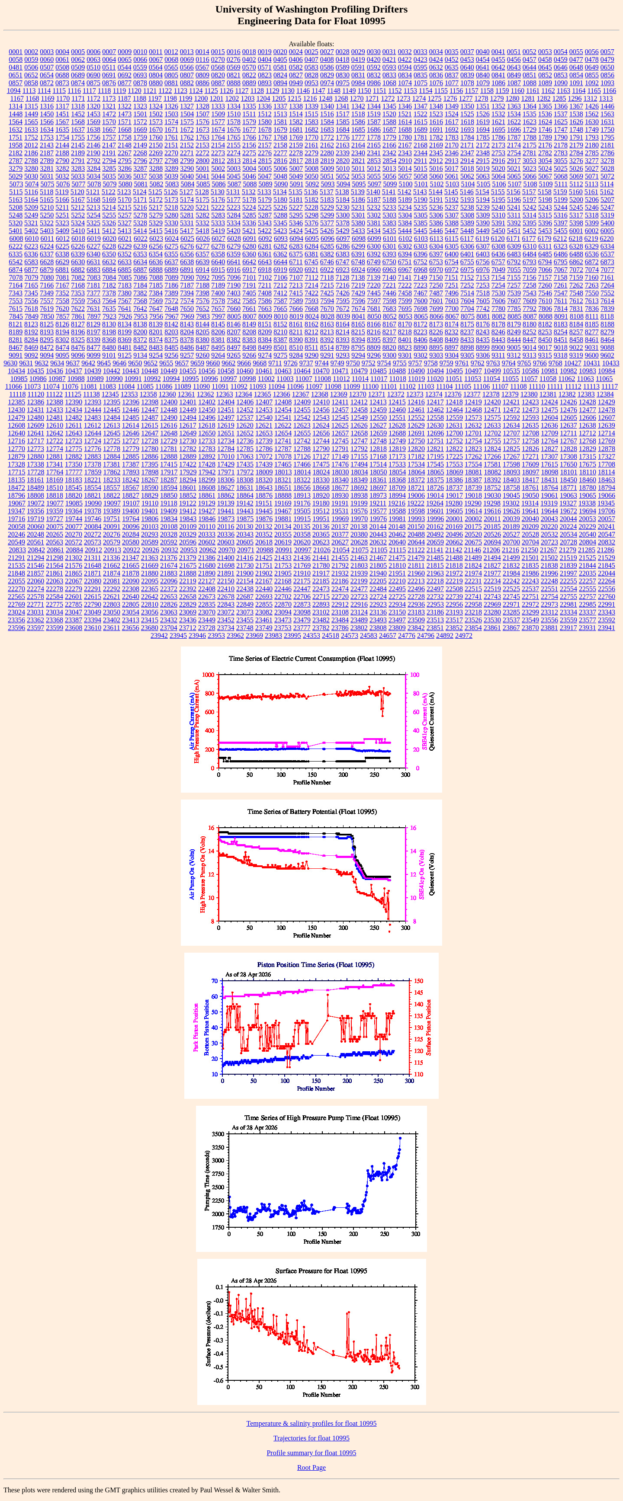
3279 (15, 168)
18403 (511, 479)
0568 (218, 67)
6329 (592, 246)
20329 (187, 534)
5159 (560, 191)
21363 (149, 557)
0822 (249, 75)
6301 (389, 246)
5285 (249, 215)
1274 (419, 98)
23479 (302, 620)
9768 (555, 363)
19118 (168, 503)
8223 (420, 332)
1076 (436, 82)
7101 (250, 277)
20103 (150, 526)
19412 (187, 511)
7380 (125, 293)
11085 (145, 386)
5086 (218, 184)
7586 (265, 300)
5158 (545, 191)
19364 (73, 511)
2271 (187, 153)
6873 (607, 262)
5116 (31, 191)
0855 (592, 75)
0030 (374, 51)
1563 (607, 114)
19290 (473, 503)
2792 (93, 160)
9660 (213, 363)
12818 (378, 448)
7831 (576, 308)
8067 (452, 316)
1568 (78, 121)
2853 (374, 160)
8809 (374, 347)
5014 (405, 168)
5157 (529, 191)
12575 (492, 417)
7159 (576, 277)
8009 (265, 316)
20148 (396, 526)
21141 (435, 550)
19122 (187, 503)
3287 (140, 168)
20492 (435, 534)
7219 (358, 285)
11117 (609, 386)
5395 (529, 223)
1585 (343, 121)
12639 (606, 425)
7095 (218, 277)
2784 (576, 153)
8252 (529, 332)
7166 (47, 285)
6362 (280, 254)
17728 (36, 472)
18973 (378, 495)
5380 (358, 223)
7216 (343, 285)
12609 (35, 425)
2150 (156, 145)
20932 (169, 550)
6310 (529, 246)
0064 (109, 59)
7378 (109, 293)
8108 (577, 316)
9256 (171, 355)
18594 (168, 487)
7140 (389, 277)
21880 (149, 573)
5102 (436, 184)
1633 (31, 129)
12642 (54, 433)
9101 (109, 355)
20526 (492, 534)
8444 (514, 339)
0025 (311, 51)
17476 (340, 464)
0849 (514, 75)
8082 (499, 316)
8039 (343, 316)
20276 (111, 534)
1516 (327, 114)
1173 (109, 98)
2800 (202, 160)
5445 (420, 230)
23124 (359, 612)
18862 (225, 495)
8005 (234, 316)
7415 (296, 293)
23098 (302, 612)
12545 (340, 417)
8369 (125, 339)
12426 (568, 402)
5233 (389, 207)
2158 (280, 145)
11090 (201, 386)
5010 (343, 168)
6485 (545, 254)
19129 (206, 503)
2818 (311, 160)
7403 (234, 293)
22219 (454, 581)
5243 (545, 207)
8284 (31, 339)
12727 (130, 441)
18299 (206, 479)
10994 (171, 378)
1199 (185, 98)
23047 (73, 612)
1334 (234, 106)
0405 (280, 59)
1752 (31, 137)
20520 (473, 534)
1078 (467, 82)
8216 (374, 332)
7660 (234, 308)
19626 (511, 511)
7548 (576, 293)
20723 (549, 542)
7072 (576, 269)
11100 (370, 386)
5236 (436, 207)
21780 (321, 565)
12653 (264, 433)
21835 (530, 565)
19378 (92, 511)
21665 (130, 565)
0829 (327, 75)
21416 (245, 557)
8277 (592, 332)
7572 (171, 300)
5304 (405, 215)
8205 (202, 332)
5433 (358, 230)
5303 (389, 215)
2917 (514, 160)
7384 (156, 293)
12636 (549, 425)
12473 (530, 409)
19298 (492, 503)
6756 (483, 262)
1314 (15, 106)
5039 (171, 176)
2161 (311, 145)
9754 (384, 363)
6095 (312, 238)
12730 (187, 441)
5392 (514, 223)
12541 (283, 417)
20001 (454, 518)
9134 (140, 355)
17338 (35, 464)
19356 (35, 511)
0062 (78, 59)
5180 (280, 199)
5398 (576, 223)
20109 (188, 526)
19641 (530, 511)
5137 (327, 191)
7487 (436, 293)
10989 (95, 378)
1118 (104, 90)
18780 (587, 487)
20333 (206, 534)
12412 (359, 402)
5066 (529, 176)
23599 (54, 627)
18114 (606, 472)
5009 (327, 168)
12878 (606, 448)
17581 (492, 464)
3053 (529, 160)
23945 (178, 635)
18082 (492, 472)
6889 (171, 269)
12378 (491, 394)
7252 (467, 285)
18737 (454, 487)
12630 (435, 425)
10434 (16, 370)
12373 (415, 394)
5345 (280, 223)
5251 (62, 215)
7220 (374, 285)
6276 (187, 246)
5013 (389, 168)
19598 (416, 511)
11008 (322, 378)
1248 (325, 98)
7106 (281, 277)
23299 (530, 612)
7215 (327, 285)
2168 (420, 145)
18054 (397, 472)
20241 (606, 526)
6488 (576, 254)
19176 (302, 503)
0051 (514, 51)
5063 (483, 176)
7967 (172, 316)
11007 (303, 378)
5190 (420, 199)
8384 (265, 339)
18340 (340, 479)
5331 (187, 223)
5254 (93, 215)
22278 (54, 588)
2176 (545, 145)
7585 (249, 300)
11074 (51, 386)
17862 (112, 472)
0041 (498, 51)
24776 (406, 635)
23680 (149, 627)
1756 (93, 137)
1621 (498, 121)
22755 (568, 596)
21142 (453, 550)
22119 (187, 581)
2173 (498, 145)
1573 (156, 121)
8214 (343, 332)
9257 (187, 355)
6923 (343, 269)
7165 (31, 285)
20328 (168, 534)
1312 (590, 98)
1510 (234, 114)
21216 (510, 550)
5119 (61, 191)
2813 (234, 160)
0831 (358, 75)
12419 (473, 402)
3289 (171, 168)
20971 (245, 550)
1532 (498, 114)
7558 (62, 300)
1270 (356, 98)
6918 (265, 269)
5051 (327, 176)
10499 (492, 370)
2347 (467, 153)
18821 (92, 495)
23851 (435, 627)
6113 (436, 238)
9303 (436, 355)
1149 (349, 90)
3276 (576, 160)
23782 (321, 627)
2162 (327, 145)
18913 (302, 495)
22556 (606, 588)
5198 (545, 199)
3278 (607, 160)
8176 (483, 324)
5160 (576, 191)
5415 (156, 230)
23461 (264, 620)
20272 (92, 534)
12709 (549, 433)
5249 (31, 215)
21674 (168, 565)
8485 (171, 347)
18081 (473, 472)
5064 (498, 176)
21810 (397, 565)
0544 (125, 67)
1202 (232, 98)
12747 (359, 441)
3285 (109, 168)
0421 (389, 59)
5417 (187, 230)
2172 (483, 145)
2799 (187, 160)
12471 (492, 409)
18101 (569, 472)
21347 (130, 557)
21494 (492, 557)
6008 (16, 238)
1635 (62, 129)
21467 (378, 557)
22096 (168, 581)
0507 (47, 67)
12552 (416, 417)
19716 (16, 518)
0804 (156, 75)
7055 (514, 269)
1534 (514, 114)
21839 (568, 565)
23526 (473, 620)
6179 (545, 238)
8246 (498, 332)
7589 (296, 300)
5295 (296, 215)
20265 (54, 534)
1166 (609, 90)
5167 (78, 199)
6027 (218, 238)
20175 (473, 526)
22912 (340, 604)
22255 (568, 581)
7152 (467, 277)
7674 (358, 308)
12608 (16, 425)
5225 (265, 207)
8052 (390, 316)
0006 (93, 51)
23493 (378, 620)
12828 (568, 448)
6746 (327, 262)
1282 (543, 98)
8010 (281, 316)
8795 (358, 347)
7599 (405, 300)
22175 (302, 581)
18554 (92, 487)
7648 (171, 308)
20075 (55, 526)
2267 (125, 153)
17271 (530, 456)
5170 (125, 199)
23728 (206, 627)
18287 (168, 479)
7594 (327, 300)
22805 (130, 604)
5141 (389, 191)
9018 (561, 347)
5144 (436, 191)
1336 (265, 106)
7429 (358, 293)
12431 (35, 409)
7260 (545, 285)
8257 (576, 332)
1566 (47, 121)
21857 (35, 573)
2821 (358, 160)
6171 (513, 238)
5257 (125, 215)
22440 (264, 588)
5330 (171, 223)
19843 (187, 518)
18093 (511, 472)
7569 (156, 300)
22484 (378, 588)
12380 (529, 394)
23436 (187, 620)
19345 (606, 503)
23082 (264, 612)
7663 (265, 308)
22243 (530, 581)
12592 (511, 417)
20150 (415, 526)
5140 (373, 191)
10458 (225, 370)
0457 (529, 59)
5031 (47, 176)
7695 (405, 308)
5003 (234, 168)
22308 (130, 588)
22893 (321, 604)
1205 (279, 98)
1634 (47, 129)
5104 (468, 184)
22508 (454, 588)
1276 (450, 98)
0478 (592, 59)
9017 (545, 347)
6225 (62, 246)
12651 (225, 433)
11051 (454, 378)
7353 (78, 293)
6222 (15, 246)
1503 (171, 114)
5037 (140, 176)
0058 (15, 59)
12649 (187, 433)
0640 (467, 67)
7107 (296, 277)
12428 (587, 402)
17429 (225, 464)
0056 (592, 51)
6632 (109, 262)
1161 (533, 90)
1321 (109, 106)
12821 (435, 448)
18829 (149, 495)
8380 (202, 339)
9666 (244, 363)
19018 (473, 495)
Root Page (311, 1467)
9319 (576, 355)
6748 (358, 262)
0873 (62, 82)
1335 (249, 106)
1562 (592, 114)
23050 (111, 612)
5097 (374, 184)
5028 (607, 168)
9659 (197, 363)
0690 (93, 75)
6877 (31, 269)
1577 (218, 121)
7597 (374, 300)
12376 (453, 394)
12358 (148, 394)
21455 (340, 557)
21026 (322, 550)
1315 (31, 106)
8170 (405, 324)
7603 (452, 300)
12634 (511, 425)
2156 (249, 145)
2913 (452, 160)
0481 (15, 67)
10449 (168, 370)
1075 (420, 82)
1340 (327, 106)
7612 (576, 300)
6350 (109, 254)
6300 (374, 246)
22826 (168, 604)
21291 (16, 557)
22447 (302, 588)
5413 (125, 230)
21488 (454, 557)
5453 (545, 230)
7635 (109, 308)
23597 (35, 627)
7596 (358, 300)
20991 (283, 550)
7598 (389, 300)
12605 (568, 417)
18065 (435, 472)
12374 (434, 394)
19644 (549, 511)
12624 (321, 425)
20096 (131, 526)
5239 (483, 207)
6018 (78, 238)
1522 (420, 114)
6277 (202, 246)
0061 (62, 59)
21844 (587, 565)
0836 (436, 75)
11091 (220, 386)
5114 (606, 184)
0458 (545, 59)
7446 (389, 293)
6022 (141, 238)
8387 (280, 339)
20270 (73, 534)
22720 (340, 596)
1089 (545, 82)
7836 (592, 308)
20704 (530, 542)
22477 (359, 588)
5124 (140, 191)
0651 (15, 75)
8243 (483, 332)
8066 (436, 316)
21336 (111, 557)
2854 (389, 160)
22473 (321, 588)
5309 (483, 215)
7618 (31, 308)
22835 (206, 604)
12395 (111, 402)
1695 (498, 129)
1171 (78, 98)
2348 (483, 153)
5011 (358, 168)
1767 (265, 137)
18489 (35, 487)
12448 (168, 409)
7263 (592, 285)
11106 (481, 386)
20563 (54, 542)
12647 (149, 433)
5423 (280, 230)
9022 (576, 347)
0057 (607, 51)
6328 (576, 246)
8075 (468, 316)
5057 (405, 176)
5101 (421, 184)
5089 (265, 184)
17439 (264, 464)
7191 (249, 285)
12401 (187, 402)
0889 (249, 82)
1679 (280, 129)
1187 (124, 98)
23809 (397, 627)
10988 (76, 378)
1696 (514, 129)
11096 (295, 386)
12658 (359, 433)
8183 (561, 324)
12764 (549, 441)
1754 (62, 137)
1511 (249, 114)
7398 (202, 293)
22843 (225, 604)
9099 (93, 355)
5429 (343, 230)
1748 (576, 129)
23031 (35, 612)
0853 (561, 75)
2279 (311, 153)
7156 (529, 277)
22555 (587, 588)
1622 (514, 121)
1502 (156, 114)
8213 (327, 332)
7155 (513, 277)
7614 (607, 300)
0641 (483, 67)
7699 (436, 308)
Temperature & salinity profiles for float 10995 (311, 1423)
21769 (302, 565)
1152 (394, 90)
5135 (295, 191)
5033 (78, 176)
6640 (218, 262)
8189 (15, 332)
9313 (529, 355)
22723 (359, 596)
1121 (150, 90)
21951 (397, 573)
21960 (416, 573)
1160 (517, 90)
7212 (280, 285)
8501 (280, 347)
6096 (327, 238)
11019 (416, 378)
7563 (93, 300)
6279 (234, 246)
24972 (463, 635)
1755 (78, 137)
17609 (530, 464)
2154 (218, 145)
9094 (47, 355)
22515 (473, 588)
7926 (125, 316)
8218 (405, 332)
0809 (202, 75)
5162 (607, 191)
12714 (606, 433)
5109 (545, 184)
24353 (311, 635)
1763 (202, 137)
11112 (573, 386)
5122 (109, 191)
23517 (454, 620)
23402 (111, 620)
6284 (311, 246)
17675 (587, 464)
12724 (92, 441)
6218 (576, 238)
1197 (154, 98)
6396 (420, 254)
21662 (111, 565)
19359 (54, 511)
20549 (16, 542)
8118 (607, 316)
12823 (473, 448)
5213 (93, 207)
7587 (280, 300)
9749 (337, 363)
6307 (483, 246)
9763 (493, 363)
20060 (36, 526)
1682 (311, 129)
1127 (241, 90)
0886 (202, 82)
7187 (187, 285)
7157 (545, 277)
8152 (280, 324)
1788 (529, 137)
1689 (420, 129)
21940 (378, 573)
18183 (73, 479)
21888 (187, 573)
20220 (549, 526)
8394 (358, 339)
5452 (529, 230)
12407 (264, 402)
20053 (587, 518)
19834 (168, 518)
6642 (249, 262)
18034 (359, 472)
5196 (514, 199)
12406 (245, 402)
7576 (202, 300)
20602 (206, 542)
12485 (130, 417)
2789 (47, 160)
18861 (206, 495)
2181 (607, 145)
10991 (133, 378)
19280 (453, 503)
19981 (397, 518)
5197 (529, 199)
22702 (283, 596)
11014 (360, 378)
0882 (187, 82)
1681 (296, 129)
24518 (330, 635)
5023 (529, 168)
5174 (187, 199)
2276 (265, 153)
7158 (560, 277)
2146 (93, 145)
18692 (359, 487)
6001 (576, 230)
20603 (225, 542)
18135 (16, 479)
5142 (404, 191)
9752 (369, 363)
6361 (265, 254)
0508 (62, 67)
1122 (165, 90)
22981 (568, 604)
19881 (283, 518)
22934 (397, 604)
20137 (339, 526)
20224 (568, 526)
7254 (498, 285)
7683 (389, 308)
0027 (327, 51)
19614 (473, 511)
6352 (125, 254)
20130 (244, 526)
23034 (54, 612)
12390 (73, 402)
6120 (498, 238)
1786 (498, 137)
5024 (545, 168)
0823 (265, 75)
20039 (511, 518)
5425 (311, 230)
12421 (511, 402)
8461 (592, 339)
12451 (225, 409)
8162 (311, 324)
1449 (31, 114)
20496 (454, 534)
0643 (514, 67)
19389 (111, 511)
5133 (264, 191)
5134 (280, 191)
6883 (93, 269)
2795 (125, 160)
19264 (434, 503)
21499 (511, 557)
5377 (327, 223)
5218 (171, 207)
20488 (416, 534)
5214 (109, 207)
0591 (358, 67)
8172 (420, 324)
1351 (483, 106)
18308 (245, 479)
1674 (218, 129)
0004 (62, 51)
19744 (73, 518)
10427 (572, 363)
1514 (296, 114)
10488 (397, 370)
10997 (228, 378)
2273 (218, 153)
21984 (511, 573)
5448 (467, 230)
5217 (156, 207)
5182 (311, 199)
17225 (454, 456)
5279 (156, 215)
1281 (528, 98)
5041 (202, 176)
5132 (249, 191)
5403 (47, 230)
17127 (321, 456)
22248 (549, 581)
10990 (114, 378)
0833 (389, 75)
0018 (249, 51)
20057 (606, 518)
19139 (225, 503)
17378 (92, 464)
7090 (187, 277)
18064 (416, 472)
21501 (530, 557)
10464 (302, 370)
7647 (156, 308)
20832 (606, 542)
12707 (511, 433)
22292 (111, 588)
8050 (374, 316)
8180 (529, 324)
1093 (607, 82)
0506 (31, 67)
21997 (568, 573)
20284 (130, 534)
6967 (405, 269)
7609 (529, 300)
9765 (524, 363)
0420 (374, 59)
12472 (511, 409)
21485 (435, 557)
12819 (397, 448)
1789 (545, 137)
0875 (93, 82)
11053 (472, 378)
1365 (545, 106)
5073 (16, 184)
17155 (359, 456)
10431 (592, 363)
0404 (265, 59)
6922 (327, 269)
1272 (388, 98)
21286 (605, 550)
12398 (149, 402)
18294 (187, 479)
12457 (340, 409)
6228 (109, 246)
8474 (62, 347)
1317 (62, 106)
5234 (405, 207)
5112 (576, 184)
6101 (390, 238)
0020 (280, 51)
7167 (62, 285)
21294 (35, 557)
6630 (78, 262)
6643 (265, 262)
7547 (561, 293)
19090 (93, 503)
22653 (168, 596)
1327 (187, 106)
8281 (15, 339)
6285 (327, 246)
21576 (73, 565)
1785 (483, 137)
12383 (586, 394)
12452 (245, 409)
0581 (280, 67)
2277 (280, 153)
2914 (467, 160)
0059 (31, 59)
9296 (374, 355)
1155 (440, 90)
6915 (218, 269)
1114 (44, 90)
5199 (561, 199)
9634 (57, 363)
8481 (125, 347)
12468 (473, 409)
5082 (156, 184)
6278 (218, 246)
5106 (499, 184)
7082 (78, 277)
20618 (264, 542)
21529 (606, 557)
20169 (453, 526)
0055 (576, 51)
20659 (435, 542)
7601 (436, 300)
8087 (530, 316)
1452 (78, 114)
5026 (576, 168)
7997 (218, 316)
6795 (561, 262)
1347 (420, 106)
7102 (265, 277)
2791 (78, 160)
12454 (283, 409)
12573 (473, 417)
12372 (396, 394)
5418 (202, 230)
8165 (358, 324)
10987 (57, 378)
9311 (498, 355)
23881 (549, 627)
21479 (416, 557)
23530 (492, 620)
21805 (378, 565)
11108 (518, 386)
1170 (63, 98)
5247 (607, 207)
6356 (187, 254)
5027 (592, 168)
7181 (93, 285)
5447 (452, 230)
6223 (31, 246)
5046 (249, 176)
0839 (467, 75)
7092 (203, 277)
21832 (511, 565)
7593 (311, 300)
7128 (342, 277)
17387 (130, 464)
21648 (92, 565)
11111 (555, 386)
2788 (31, 160)
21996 (549, 573)
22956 (454, 604)
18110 (587, 472)
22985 (587, 604)
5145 (451, 191)
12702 (492, 433)
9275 (280, 355)
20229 (587, 526)
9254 (156, 355)
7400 (218, 293)
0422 (405, 59)
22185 (321, 581)
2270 (171, 153)
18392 (492, 479)
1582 (296, 121)
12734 (225, 441)
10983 (587, 370)
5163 (15, 199)
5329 (156, 223)
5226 (280, 207)
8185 (592, 324)
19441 (225, 511)
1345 (389, 106)
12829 (587, 448)
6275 (171, 246)
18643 (264, 487)
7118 (327, 277)
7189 (218, 285)
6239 (140, 246)
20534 (568, 534)
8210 (280, 332)
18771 (568, 487)
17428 (206, 464)
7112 (311, 277)
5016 (436, 168)
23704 (168, 627)
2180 (592, 145)
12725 (111, 441)
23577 (587, 620)
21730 (245, 565)
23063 (168, 612)
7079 (32, 277)
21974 (473, 573)
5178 (249, 199)
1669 (140, 129)
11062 (566, 378)
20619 (283, 542)
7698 (420, 308)
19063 (568, 495)
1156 (456, 90)
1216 (310, 98)
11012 (341, 378)
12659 (378, 433)
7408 (265, 293)
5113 (591, 184)
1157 (471, 90)
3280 (31, 168)
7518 (483, 293)
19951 (321, 518)
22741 (473, 596)
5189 (405, 199)
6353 (140, 254)
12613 (111, 425)
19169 (283, 503)
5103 (452, 184)
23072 (225, 612)
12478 (606, 409)
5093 (327, 184)
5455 (561, 230)
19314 (530, 503)
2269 (156, 153)
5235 (420, 207)
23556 (549, 620)
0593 (389, 67)
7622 (78, 308)
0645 (545, 67)
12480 (35, 417)
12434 (73, 409)
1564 (15, 121)
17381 (111, 464)
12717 (35, 441)
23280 (492, 612)
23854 (473, 627)
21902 (264, 573)
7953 (141, 316)
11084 (126, 386)
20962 (207, 550)
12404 (225, 402)
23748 (245, 627)
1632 (15, 129)
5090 (281, 184)
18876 (264, 495)
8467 (15, 347)
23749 (264, 627)
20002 (473, 518)
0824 (280, 75)
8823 (405, 347)
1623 (529, 121)
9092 (31, 355)
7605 (483, 300)
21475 (397, 557)
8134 (125, 324)
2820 (343, 160)
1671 (171, 129)
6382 (327, 254)
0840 (483, 75)
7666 (296, 308)
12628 (397, 425)
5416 (171, 230)
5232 (374, 207)
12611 (73, 425)
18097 (531, 472)
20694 (492, 542)
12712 (587, 433)
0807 (187, 75)
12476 (568, 409)
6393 (389, 254)
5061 (452, 176)
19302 (511, 503)
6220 (607, 238)
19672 (568, 511)
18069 (454, 472)
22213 (416, 581)
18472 (16, 487)
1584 (327, 121)
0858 (31, 82)
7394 (187, 293)
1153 (410, 90)
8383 (249, 339)
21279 (567, 550)
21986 (530, 573)
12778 (111, 448)
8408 (436, 339)
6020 (109, 238)
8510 (296, 347)
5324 (78, 223)
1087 (514, 82)
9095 (62, 355)
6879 (47, 269)
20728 (568, 542)
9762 (478, 363)
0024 (296, 51)
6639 (202, 262)
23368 (54, 620)
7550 (592, 293)
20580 (130, 542)
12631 (454, 425)
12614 (130, 425)
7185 (156, 285)
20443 (378, 534)
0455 (498, 59)
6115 (451, 238)
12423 (530, 402)
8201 (156, 332)
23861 (492, 627)
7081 (63, 277)
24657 (387, 635)
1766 (249, 137)
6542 (15, 262)
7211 (264, 285)
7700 (452, 308)
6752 (420, 262)
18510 (54, 487)
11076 (69, 386)
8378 (187, 339)
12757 (511, 441)
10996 (209, 378)
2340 (358, 153)
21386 (206, 557)
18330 (321, 479)
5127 (186, 191)
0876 (109, 82)
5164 (31, 199)
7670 (327, 308)
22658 (187, 596)
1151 (379, 90)
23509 (416, 620)
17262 (473, 456)
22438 (245, 588)
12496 (206, 417)
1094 (14, 90)
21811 (416, 565)
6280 (249, 246)
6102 (405, 238)
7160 (591, 277)
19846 (206, 518)
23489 (359, 620)
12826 (530, 448)
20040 (530, 518)
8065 (421, 316)
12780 (149, 448)
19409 (168, 511)
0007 (109, 51)
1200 (201, 98)
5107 (514, 184)
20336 (225, 534)
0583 (311, 67)
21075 (360, 550)
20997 (303, 550)
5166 (62, 199)
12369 (338, 394)
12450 (206, 409)
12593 (530, 417)
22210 (397, 581)
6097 (343, 238)
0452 (452, 59)
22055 (16, 581)
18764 (549, 487)
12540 (264, 417)
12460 (397, 409)
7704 (467, 308)
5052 (343, 176)
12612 (92, 425)
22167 (264, 581)
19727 (54, 518)
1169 (47, 98)
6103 (421, 238)
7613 (592, 300)
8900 (498, 347)
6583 (31, 262)
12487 (149, 417)
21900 (245, 573)
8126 (62, 324)
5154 (482, 191)
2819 (327, 160)
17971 (226, 472)
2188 (62, 153)
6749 (374, 262)
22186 (340, 581)
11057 (528, 378)
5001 (202, 168)
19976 (378, 518)
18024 (321, 472)
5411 (93, 230)
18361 (378, 479)
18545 (73, 487)
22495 (397, 588)
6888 (156, 269)
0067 (156, 59)
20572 (73, 542)
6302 (405, 246)
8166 (374, 324)
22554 (568, 588)
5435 (389, 230)
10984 (606, 370)
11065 (604, 378)
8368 (109, 339)
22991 (606, 604)
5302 (374, 215)
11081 (88, 386)
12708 (530, 433)
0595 (420, 67)
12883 (92, 456)
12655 (302, 433)
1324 (156, 106)
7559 (78, 300)
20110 (207, 526)
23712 (187, 627)
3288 (156, 168)
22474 (340, 588)
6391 (358, 254)
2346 (452, 153)
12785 (245, 448)
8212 (311, 332)
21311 (92, 557)
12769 (606, 441)
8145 (218, 324)
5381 (374, 223)
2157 (265, 145)
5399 (592, 223)
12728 (149, 441)
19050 (530, 495)
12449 (187, 409)
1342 (358, 106)
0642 (498, 67)
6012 (63, 238)
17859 (93, 472)
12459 (378, 409)
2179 (576, 145)
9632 (41, 363)
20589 (149, 542)
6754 (452, 262)
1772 (327, 137)
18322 (302, 479)
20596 (187, 542)
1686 (374, 129)
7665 (280, 308)
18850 (168, 495)
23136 (378, 612)
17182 (416, 456)
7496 (452, 293)
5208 (15, 207)
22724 (378, 596)
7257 (514, 285)
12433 (54, 409)
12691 (416, 433)
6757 (498, 262)
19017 (454, 495)
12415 (397, 402)
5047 (265, 176)
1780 (405, 137)
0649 (592, 67)
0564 (156, 67)
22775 (54, 604)
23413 (130, 620)
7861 (78, 316)
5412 (109, 230)
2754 (514, 153)
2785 (592, 153)
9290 (311, 355)
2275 (249, 153)
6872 (592, 262)
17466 (302, 464)
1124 (195, 90)
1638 (93, 129)
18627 (225, 487)
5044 (218, 176)
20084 (93, 526)
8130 (109, 324)
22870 (283, 604)
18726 (435, 487)
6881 (62, 269)
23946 (197, 635)
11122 (54, 394)
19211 (377, 503)
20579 (111, 542)
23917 (568, 627)
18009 (264, 472)
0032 (405, 51)
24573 (349, 635)
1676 (234, 129)
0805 (171, 75)
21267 (548, 550)
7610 (545, 300)
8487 (202, 347)
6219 (591, 238)
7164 (15, 285)
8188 (607, 324)
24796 (425, 635)
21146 (472, 550)
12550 (378, 417)
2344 (420, 153)
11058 (548, 378)
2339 (343, 153)
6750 (389, 262)
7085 (125, 277)
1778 (374, 137)
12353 (129, 394)
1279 (497, 98)
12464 (454, 409)
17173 (397, 456)
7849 (32, 316)
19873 (225, 518)
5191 (436, 199)
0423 (420, 59)
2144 (62, 145)
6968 (420, 269)
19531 (340, 511)
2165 (374, 145)
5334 (234, 223)
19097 (112, 503)
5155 (498, 191)
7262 (576, 285)
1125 (211, 90)
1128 (257, 90)
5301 (358, 215)
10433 (611, 363)
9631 (26, 363)
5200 (576, 199)
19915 (302, 518)
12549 (359, 417)
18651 (283, 487)
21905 (283, 573)
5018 (467, 168)
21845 (606, 565)
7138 (358, 277)
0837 (452, 75)
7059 (529, 269)
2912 (436, 160)
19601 (435, 511)
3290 (187, 168)
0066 (140, 59)
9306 (483, 355)
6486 (561, 254)
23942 (159, 635)
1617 (452, 121)
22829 (187, 604)
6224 (47, 246)
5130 (218, 191)
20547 (606, 534)
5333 (218, 223)
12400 (168, 402)
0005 (78, 51)
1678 (265, 129)
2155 (234, 145)
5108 (530, 184)
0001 (15, 51)
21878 (130, 573)
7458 (405, 293)
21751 (264, 565)
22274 (35, 588)
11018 (397, 378)
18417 (530, 479)
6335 (15, 254)
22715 (321, 596)
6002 (592, 230)
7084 (109, 277)
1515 (311, 114)
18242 (130, 479)
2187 (47, 153)
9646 (119, 363)
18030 (340, 472)
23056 (149, 612)
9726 (291, 363)
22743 (492, 596)
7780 (498, 308)
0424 (436, 59)
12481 (54, 417)
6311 (545, 246)
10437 (73, 370)
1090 (561, 82)
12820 (416, 448)
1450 (47, 114)
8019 (296, 316)
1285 (559, 98)
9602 (607, 355)
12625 (340, 425)
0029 (358, 51)
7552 (607, 293)
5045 (234, 176)
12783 (206, 448)
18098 (550, 472)
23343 (606, 612)
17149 (340, 456)
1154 (425, 90)
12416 (416, 402)
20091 (112, 526)
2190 (93, 153)
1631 (607, 121)
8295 (47, 339)
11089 (182, 386)
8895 (436, 347)
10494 (435, 370)
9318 (561, 355)
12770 (16, 448)
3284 (93, 168)
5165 (47, 199)
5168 (93, 199)
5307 (452, 215)
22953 (435, 604)
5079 (109, 184)
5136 (311, 191)
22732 (435, 596)
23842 (416, 627)
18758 (511, 487)
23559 (568, 620)
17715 (17, 472)
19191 (340, 503)
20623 (321, 542)
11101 (388, 386)
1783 (452, 137)
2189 (78, 153)
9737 (306, 363)
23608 (73, 627)
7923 (109, 316)
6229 (125, 246)
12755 (492, 441)
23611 (111, 627)
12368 (319, 394)
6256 (156, 246)
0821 (234, 75)
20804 (587, 542)
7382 (140, 293)
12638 (587, 425)
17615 (549, 464)
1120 (134, 90)
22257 (587, 581)
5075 (47, 184)
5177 (234, 199)
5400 (607, 223)
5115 (15, 191)
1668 (125, 129)
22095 (149, 581)
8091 (561, 316)
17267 (511, 456)
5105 (483, 184)
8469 (31, 347)
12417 (435, 402)
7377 (93, 293)
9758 (431, 363)
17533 (397, 464)
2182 (15, 153)
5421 (249, 230)
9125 (125, 355)
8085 (514, 316)
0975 (343, 82)
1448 (15, 114)
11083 (107, 386)
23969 (254, 635)
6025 (187, 238)
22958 (473, 604)
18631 (245, 487)
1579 (249, 121)
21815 (435, 565)
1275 (434, 98)
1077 (452, 82)
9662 (228, 363)
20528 (530, 534)
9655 (166, 363)
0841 (498, 75)
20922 (131, 550)
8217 (389, 332)
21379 (187, 557)
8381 (218, 339)
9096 (78, 355)
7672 (343, 308)
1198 (170, 98)
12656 (321, 433)
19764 (130, 518)
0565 (171, 67)
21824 (473, 565)
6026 (203, 238)
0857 (15, 82)
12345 (110, 394)
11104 (444, 386)
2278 (296, 153)
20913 (112, 550)
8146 (234, 324)
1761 (171, 137)
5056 (389, 176)
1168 (32, 98)
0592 (374, 67)
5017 (452, 168)
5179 (265, 199)
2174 (514, 145)
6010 (32, 238)
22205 (378, 581)
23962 (235, 635)
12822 (454, 448)
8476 (78, 347)
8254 (561, 332)
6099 (374, 238)
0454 (483, 59)
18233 (111, 479)
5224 (249, 207)
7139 (373, 277)
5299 (327, 215)
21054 (341, 550)
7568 (140, 300)
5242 (529, 207)
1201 (216, 98)
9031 (592, 347)
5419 (218, 230)
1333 (218, 106)
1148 (333, 90)
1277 (465, 98)
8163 (327, 324)
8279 (607, 332)
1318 (78, 106)
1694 (483, 129)
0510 (93, 67)
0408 (327, 59)
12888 (168, 456)
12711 (568, 433)
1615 (420, 121)
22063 (54, 581)
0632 (436, 67)
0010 (140, 51)
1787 (514, 137)
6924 (358, 269)
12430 (16, 409)
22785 (73, 604)
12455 (302, 409)
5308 (467, 215)
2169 (436, 145)
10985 (19, 378)
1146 (303, 90)
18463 (606, 479)
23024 (16, 612)
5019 (483, 168)
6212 (560, 238)
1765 (234, 137)
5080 (125, 184)
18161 (35, 479)
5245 (576, 207)
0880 (156, 82)
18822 (111, 495)
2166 (389, 145)
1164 (578, 90)
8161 (296, 324)
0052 (529, 51)
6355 (171, 254)
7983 (203, 316)
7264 (607, 285)
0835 (420, 75)
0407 (311, 59)
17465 (283, 464)
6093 (281, 238)
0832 (374, 75)
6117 (467, 238)
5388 (452, 223)
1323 (140, 106)
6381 (311, 254)
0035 (452, 51)
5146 (467, 191)
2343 (405, 153)
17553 (454, 464)
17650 (568, 464)
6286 (343, 246)
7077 (607, 269)
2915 (483, 160)
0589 (343, 67)
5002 (218, 168)
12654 (283, 433)
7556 (31, 300)
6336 (31, 254)
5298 (311, 215)
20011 (492, 518)
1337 (280, 106)
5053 (358, 176)
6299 (358, 246)
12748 (378, 441)
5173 (171, 199)
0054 (561, 51)
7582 (234, 300)
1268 (341, 98)
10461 (264, 370)
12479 (16, 417)
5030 (31, 176)
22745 (511, 596)
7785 (514, 308)
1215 (294, 98)
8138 (140, 324)
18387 (473, 479)
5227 (296, 207)
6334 (607, 246)
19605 (454, 511)
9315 (545, 355)
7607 (514, 300)
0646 (561, 67)
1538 (576, 114)
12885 (130, 456)
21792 (340, 565)
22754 (549, 596)
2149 (140, 145)
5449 (483, 230)
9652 (150, 363)
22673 (206, 596)
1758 (125, 137)
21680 (206, 565)
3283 (78, 168)
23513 (435, 620)
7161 (607, 277)
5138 (342, 191)
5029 (15, 176)
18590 (149, 487)
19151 (264, 503)
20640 (397, 542)
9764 (509, 363)
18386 (454, 479)
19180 (321, 503)
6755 (467, 262)
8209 (265, 332)
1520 (389, 114)
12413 (378, 402)
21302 (73, 557)
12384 (605, 394)
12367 (300, 394)
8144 (202, 324)
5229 (327, 207)
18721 (416, 487)
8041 (359, 316)
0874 (78, 82)
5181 (296, 199)
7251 (452, 285)
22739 (454, 596)
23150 (397, 612)
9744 (322, 363)
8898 (467, 347)
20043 (549, 518)
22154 (245, 581)
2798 (171, 160)
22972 (530, 604)
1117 (89, 90)
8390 (296, 339)
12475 (549, 409)
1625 (561, 121)
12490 (168, 417)
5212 (78, 207)
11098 (332, 386)
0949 (296, 82)
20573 (92, 542)
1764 (218, 137)
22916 (359, 604)
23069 (187, 612)
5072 (607, 176)
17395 (149, 464)
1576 (202, 121)
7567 (125, 300)
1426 (592, 106)
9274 (265, 355)
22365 (149, 588)
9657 (182, 363)
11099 (351, 386)
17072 (264, 456)
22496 (416, 588)
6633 (125, 262)
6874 (15, 269)
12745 (340, 441)
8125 (47, 324)
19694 (587, 511)
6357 (202, 254)
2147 (109, 145)
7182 (109, 285)
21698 (225, 565)
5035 (109, 176)
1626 (576, 121)
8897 (452, 347)
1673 (202, 129)
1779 (389, 137)
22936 (416, 604)
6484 (529, 254)
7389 (171, 293)
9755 (400, 363)
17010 (225, 456)
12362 (205, 394)
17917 (169, 472)
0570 (249, 67)
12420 (492, 402)
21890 (206, 573)
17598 (511, 464)
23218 (473, 612)
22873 (302, 604)
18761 (530, 487)
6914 (202, 269)
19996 (435, 518)
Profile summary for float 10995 (311, 1452)
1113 (29, 90)
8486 (187, 347)
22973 (549, 604)
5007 (296, 168)
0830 (343, 75)
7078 (16, 277)
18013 (283, 472)
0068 (171, 59)
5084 (187, 184)
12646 (130, 433)
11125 (72, 394)
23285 (511, 612)
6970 (436, 269)
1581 (280, 121)
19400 (130, 511)
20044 (568, 518)
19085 (74, 503)
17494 (359, 464)
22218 (435, 581)
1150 (364, 90)
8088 (545, 316)
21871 (92, 573)
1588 (389, 121)
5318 (592, 215)
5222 (218, 207)
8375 (171, 339)
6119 (482, 238)
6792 (514, 262)
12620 (245, 425)
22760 (606, 596)
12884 (111, 456)
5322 (47, 223)
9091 (15, 355)
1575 (187, 121)
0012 (171, 51)
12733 (206, 441)
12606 (587, 417)
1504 (187, 114)
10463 (283, 370)
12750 (416, 441)
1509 (218, 114)
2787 (15, 160)
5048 (280, 176)
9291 (327, 355)
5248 (15, 215)
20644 (416, 542)
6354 (156, 254)
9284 (296, 355)
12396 (130, 402)
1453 (93, 114)
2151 (171, 145)
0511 (109, 67)
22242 (511, 581)
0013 (187, 51)
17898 (150, 472)
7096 (234, 277)
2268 (140, 153)
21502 (549, 557)
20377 (340, 534)
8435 (483, 339)
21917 (321, 573)
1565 (31, 121)
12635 (530, 425)
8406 (420, 339)
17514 (378, 464)
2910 (405, 160)
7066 (545, 269)
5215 (125, 207)
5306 (436, 215)
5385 (420, 223)
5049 (296, 176)
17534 (416, 464)
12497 (225, 417)
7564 (109, 300)
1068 (389, 82)
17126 (302, 456)
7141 (404, 277)
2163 (343, 145)
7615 (15, 308)
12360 (167, 394)
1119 (119, 90)
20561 (35, 542)
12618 (206, 425)
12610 (54, 425)
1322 (125, 106)
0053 (545, 51)
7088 (156, 277)
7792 (529, 308)
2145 (78, 145)
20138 (358, 526)
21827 (492, 565)
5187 (374, 199)
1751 (15, 137)
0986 (374, 82)
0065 (125, 59)
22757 (587, 596)
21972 (454, 573)
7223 (420, 285)
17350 (73, 464)
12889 (187, 456)
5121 (93, 191)
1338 (296, 106)
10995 (190, 378)
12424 (549, 402)
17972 (245, 472)
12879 (16, 456)
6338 (62, 254)
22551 (549, 588)
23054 (130, 612)
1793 (592, 137)
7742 (483, 308)
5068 (561, 176)
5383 (389, 223)
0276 (234, 59)
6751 (405, 262)
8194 (62, 332)
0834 (405, 75)
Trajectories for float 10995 (311, 1438)
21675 (187, 565)
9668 (260, 363)
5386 (436, 223)
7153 (482, 277)
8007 (250, 316)
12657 (340, 433)
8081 (483, 316)
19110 (149, 503)
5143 (420, 191)
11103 (425, 386)
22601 (73, 596)
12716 (16, 441)
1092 (592, 82)
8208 (249, 332)
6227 (93, 246)
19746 (92, 518)
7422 (311, 293)
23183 (416, 612)
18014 (302, 472)
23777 (302, 627)
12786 (264, 448)
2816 (280, 160)
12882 (73, 456)
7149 (420, 277)
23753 (283, 627)
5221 (202, 207)
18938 (359, 495)
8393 (343, 339)
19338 (587, 503)
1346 (405, 106)
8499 (265, 347)
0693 (140, 75)
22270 (16, 588)
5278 (140, 215)
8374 (156, 339)
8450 (545, 339)
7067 (561, 269)
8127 (78, 324)
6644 (280, 262)
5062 (467, 176)
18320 (264, 479)
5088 (250, 184)
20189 (511, 526)
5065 (514, 176)
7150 (436, 277)
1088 (529, 82)
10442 (111, 370)
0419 (358, 59)
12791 (340, 448)
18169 (54, 479)
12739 (264, 441)
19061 (549, 495)
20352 (264, 534)
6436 (498, 254)
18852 (187, 495)
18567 (130, 487)
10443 (130, 370)
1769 (296, 137)
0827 (296, 75)
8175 (467, 324)
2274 (234, 153)
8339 (93, 339)
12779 (130, 448)
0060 (47, 59)
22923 (378, 604)
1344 (374, 106)
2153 (202, 145)
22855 (264, 604)
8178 (498, 324)
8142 (171, 324)
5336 (249, 223)
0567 (202, 67)
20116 (225, 526)
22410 (225, 588)
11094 (276, 386)
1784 (467, 137)
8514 (327, 347)
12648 (168, 433)
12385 (16, 402)
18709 (397, 487)
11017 (378, 378)
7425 (327, 293)
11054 (491, 378)
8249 (514, 332)
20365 (321, 534)
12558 (435, 417)
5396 (545, 223)
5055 (374, 176)
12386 (35, 402)
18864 (245, 495)
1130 (287, 90)
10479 (359, 370)
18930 (340, 495)
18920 (321, 495)
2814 (249, 160)
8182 (545, 324)
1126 (226, 90)
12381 (548, 394)
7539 (514, 293)
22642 (149, 596)
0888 (234, 82)
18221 (92, 479)
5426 (327, 230)
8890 (420, 347)
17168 (378, 456)
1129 (272, 90)
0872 (47, 82)
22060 (35, 581)
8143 (187, 324)
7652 (202, 308)
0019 (265, 51)
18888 (283, 495)
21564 (54, 565)
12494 (187, 417)
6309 (514, 246)
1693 (467, 129)
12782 (187, 448)
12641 (35, 433)
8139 (156, 324)
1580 (265, 121)
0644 (529, 67)
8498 (249, 347)
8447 (529, 339)
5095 (359, 184)
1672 (187, 129)
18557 (111, 487)
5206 (592, 199)
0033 (420, 51)
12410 (321, 402)
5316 (561, 215)
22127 (206, 581)
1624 (545, 121)
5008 (311, 168)
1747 (561, 129)
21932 (340, 573)
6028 (234, 238)
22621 (111, 596)
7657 (218, 308)
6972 (452, 269)
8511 (311, 347)
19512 (321, 511)
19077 (55, 503)
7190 (234, 285)
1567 (62, 121)
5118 (46, 191)
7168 (78, 285)
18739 (473, 487)
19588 (397, 511)
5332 (202, 223)
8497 (234, 347)
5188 (389, 199)
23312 (549, 612)
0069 (187, 59)
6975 (467, 269)
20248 (35, 534)
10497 (473, 370)
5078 (94, 184)
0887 (218, 82)
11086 (163, 386)
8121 (15, 324)
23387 (73, 620)
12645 (111, 433)
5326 (109, 223)
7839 (607, 308)
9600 (592, 355)
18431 (549, 479)
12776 (92, 448)
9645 (104, 363)
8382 (234, 339)
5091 (296, 184)
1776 (343, 137)
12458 (359, 409)
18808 (35, 495)
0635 (452, 67)
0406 (296, 59)
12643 (73, 433)
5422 (265, 230)
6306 (467, 246)
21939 (359, 573)
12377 (472, 394)
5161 (591, 191)
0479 (607, 59)
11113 (591, 386)
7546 (545, 293)
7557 (47, 300)
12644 (92, 433)
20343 (245, 534)
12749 (397, 441)
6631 (93, 262)
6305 (452, 246)
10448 (149, 370)
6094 (296, 238)
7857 (63, 316)
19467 (283, 511)
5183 (327, 199)
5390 (483, 223)
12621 (264, 425)
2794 (109, 160)
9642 (88, 363)
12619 (225, 425)
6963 (389, 269)
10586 (530, 370)
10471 (340, 370)
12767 (568, 441)
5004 (249, 168)
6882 (78, 269)
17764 (55, 472)
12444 (92, 409)
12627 (378, 425)
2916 (498, 160)
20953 (188, 550)
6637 (171, 262)
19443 (245, 511)
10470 (321, 370)
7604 (467, 300)
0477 (576, 59)
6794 (545, 262)
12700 (454, 433)
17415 (168, 464)
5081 (141, 184)
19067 (17, 503)
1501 (140, 114)
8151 (265, 324)
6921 (311, 269)
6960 (374, 269)
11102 (407, 386)
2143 (47, 145)
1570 (109, 121)
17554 (473, 464)
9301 (405, 355)
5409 (62, 230)
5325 (93, 223)
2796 (140, 160)
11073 (32, 386)
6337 (47, 254)
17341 (54, 464)
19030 (492, 495)
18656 (302, 487)
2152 (187, 145)
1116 (74, 90)
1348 (436, 106)
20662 (454, 542)
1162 (548, 90)
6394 (405, 254)
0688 (62, 75)
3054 (545, 160)
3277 (592, 160)
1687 (389, 129)
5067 (545, 176)
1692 (452, 129)
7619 (47, 308)
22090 (130, 581)
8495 (218, 347)
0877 (125, 82)
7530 (498, 293)
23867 (511, 627)
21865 (73, 573)
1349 (452, 106)
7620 (62, 308)
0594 (405, 67)
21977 (492, 573)
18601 (187, 487)
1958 (15, 145)
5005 (265, 168)
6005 (607, 230)
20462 (397, 534)
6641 (234, 262)
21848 (16, 573)
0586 (327, 67)
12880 (35, 456)
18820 (73, 495)
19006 (416, 495)
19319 (549, 503)
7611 (560, 300)
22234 (492, 581)
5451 (514, 230)
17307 (549, 456)
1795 (607, 137)
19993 (416, 518)
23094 (283, 612)
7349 (47, 293)
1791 (576, 137)
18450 (568, 479)
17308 (568, 456)
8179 (514, 324)
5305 (420, 215)
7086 (141, 277)
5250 (47, 215)
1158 (487, 90)
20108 (169, 526)
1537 (561, 114)
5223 (234, 207)
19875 (245, 518)
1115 (59, 90)
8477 (93, 347)
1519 (374, 114)
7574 (187, 300)
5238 (467, 207)
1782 (436, 137)
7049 (498, 269)
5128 (202, 191)
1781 (420, 137)
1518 (358, 114)
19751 (111, 518)
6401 (467, 254)
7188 (202, 285)
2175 (529, 145)
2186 (31, 153)
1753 (47, 137)
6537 (607, 254)
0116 (202, 59)
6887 (140, 269)
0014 (202, 51)
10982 (568, 370)
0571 (265, 67)
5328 (140, 223)
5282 (202, 215)
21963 (435, 573)
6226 (78, 246)
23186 (435, 612)
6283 (296, 246)
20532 (549, 534)
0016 (234, 51)
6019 (94, 238)
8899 (483, 347)
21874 (111, 573)
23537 (511, 620)
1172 (93, 98)
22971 (511, 604)
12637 (568, 425)
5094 (343, 184)
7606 (498, 300)
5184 (343, 199)
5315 (545, 215)
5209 (31, 207)
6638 (187, 262)
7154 (498, 277)
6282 (280, 246)
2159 (296, 145)
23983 (273, 635)
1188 (139, 98)
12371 (376, 394)
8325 (78, 339)
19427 (206, 511)
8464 (607, 339)
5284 (234, 215)
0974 (327, 82)
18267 (149, 479)
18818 (54, 495)
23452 (225, 620)
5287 (265, 215)
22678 (225, 596)
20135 (301, 526)
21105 (378, 550)
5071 (592, 176)
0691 (109, 75)
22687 (245, 596)
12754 (473, 441)
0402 (249, 59)
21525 (587, 557)
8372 (140, 339)
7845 (16, 316)
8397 (389, 339)
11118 (17, 394)
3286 (125, 168)
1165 (594, 90)
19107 (131, 503)
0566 (187, 67)
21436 (302, 557)
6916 (234, 269)
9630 (10, 363)
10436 (54, 370)
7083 (94, 277)
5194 (483, 199)
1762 (187, 137)
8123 (31, 324)
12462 (435, 409)
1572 (140, 121)
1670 (156, 129)
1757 (109, 137)
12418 (454, 402)
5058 (420, 176)
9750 (353, 363)
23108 (340, 612)
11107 (499, 386)
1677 (249, 129)
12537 (245, 417)
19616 (492, 511)
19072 (36, 503)
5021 (514, 168)
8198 (109, 332)
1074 (405, 82)
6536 (592, 254)
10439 (92, 370)
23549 (530, 620)
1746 (545, 129)
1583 (311, 121)
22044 (606, 573)
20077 (74, 526)
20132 (263, 526)
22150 (225, 581)
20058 (17, 526)
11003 (284, 378)
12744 (321, 441)
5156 (513, 191)
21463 (359, 557)
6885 (125, 269)
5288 (280, 215)
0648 (576, 67)
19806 (149, 518)
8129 (93, 324)
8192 (31, 332)
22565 (16, 596)
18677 (340, 487)
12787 (283, 448)
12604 (549, 417)
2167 (405, 145)
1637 (78, 129)
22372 (168, 588)
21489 (473, 557)
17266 (492, 456)
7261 (561, 285)
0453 (467, 59)
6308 (498, 246)
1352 (498, 106)
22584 (54, 596)
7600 (420, 300)
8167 (389, 324)
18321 (283, 479)
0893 (265, 82)
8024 (312, 316)
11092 (239, 386)
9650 (135, 363)
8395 (374, 339)
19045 (511, 495)
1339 (311, 106)
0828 (311, 75)
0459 (561, 59)
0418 (343, 59)
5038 (156, 176)
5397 (561, 223)
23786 (340, 627)
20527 (511, 534)
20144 (377, 526)
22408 (206, 588)
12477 (587, 409)
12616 (168, 425)
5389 (467, 223)
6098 (359, 238)
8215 (358, 332)
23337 (587, 612)
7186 (171, 285)
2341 (374, 153)
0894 (280, 82)
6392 (374, 254)
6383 (343, 254)
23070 (206, 612)
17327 (606, 456)
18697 (378, 487)
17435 (245, 464)
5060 (436, 176)
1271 (372, 98)
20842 (36, 550)
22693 (264, 596)
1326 (171, 106)
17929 (188, 472)
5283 (218, 215)
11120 (35, 394)
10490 (416, 370)
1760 (156, 137)
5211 (62, 207)
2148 (125, 145)
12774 (54, 448)
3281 (47, 168)
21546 (35, 565)
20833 (17, 550)
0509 (78, 67)
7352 (62, 293)
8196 (78, 332)
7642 (140, 308)
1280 (512, 98)
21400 (225, 557)
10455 (187, 370)
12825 (511, 448)
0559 (140, 67)
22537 (530, 588)
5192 (452, 199)
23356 (16, 620)
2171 (467, 145)
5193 (467, 199)
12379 (510, 394)
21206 (491, 550)
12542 (302, 417)
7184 (140, 285)
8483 (156, 347)
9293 (343, 355)
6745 (311, 262)
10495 (454, 370)
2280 (327, 153)
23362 (35, 620)
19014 (435, 495)
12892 (206, 456)
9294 (358, 355)
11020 (435, 378)
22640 (130, 596)
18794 (606, 487)
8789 (343, 347)
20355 (283, 534)
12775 (73, 448)
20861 (55, 550)
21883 (168, 573)
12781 (168, 448)
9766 (540, 363)
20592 (168, 542)
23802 (359, 627)
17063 (245, 456)
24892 (444, 635)
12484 (111, 417)
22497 (435, 588)
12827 (549, 448)
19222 (415, 503)
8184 (576, 324)
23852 (454, 627)
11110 (537, 386)
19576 (359, 511)
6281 (265, 246)
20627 (340, 542)
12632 (473, 425)
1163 (563, 90)
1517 (343, 114)
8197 (93, 332)
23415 (149, 620)
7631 (93, 308)
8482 (140, 347)
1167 (17, 98)
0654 (47, 75)
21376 (168, 557)
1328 (202, 106)
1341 (343, 106)
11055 (510, 378)
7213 (296, 285)
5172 (156, 199)
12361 (186, 394)
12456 (321, 409)
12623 (302, 425)
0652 (31, 75)
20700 (511, 542)
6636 (156, 262)
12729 (168, 441)
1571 (125, 121)
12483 (92, 417)
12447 (149, 409)
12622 (283, 425)
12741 (283, 441)
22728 (416, 596)
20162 (434, 526)
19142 (245, 503)
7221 (389, 285)
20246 (16, 534)
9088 (607, 347)
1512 (265, 114)
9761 (462, 363)
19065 (587, 495)
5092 (312, 184)
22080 (92, 581)
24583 (368, 635)
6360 (249, 254)
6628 (47, 262)
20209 (530, 526)
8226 (436, 332)
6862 (576, 262)
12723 (73, 441)
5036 (125, 176)
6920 (296, 269)
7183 (125, 285)
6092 (265, 238)
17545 (435, 464)
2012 (31, 145)
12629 (416, 425)
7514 (467, 293)
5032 (62, 176)
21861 (54, 573)
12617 (187, 425)
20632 (378, 542)
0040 (483, 51)
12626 (359, 425)
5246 (592, 207)
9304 (452, 355)
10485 (378, 370)
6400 (452, 254)
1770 (311, 137)
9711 (275, 363)
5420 (234, 230)
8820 (389, 347)
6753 (436, 262)
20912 (93, 550)
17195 (435, 456)
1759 (140, 137)
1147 (318, 90)
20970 (226, 550)
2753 (498, 153)
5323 (62, 223)
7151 (451, 277)
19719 (35, 518)
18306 (225, 479)
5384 (405, 223)
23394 (92, 620)
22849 (245, 604)
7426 (343, 293)
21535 (16, 565)
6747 (343, 262)
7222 (405, 285)
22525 (511, 588)
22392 (187, 588)
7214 (311, 285)
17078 (283, 456)
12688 (397, 433)
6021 (125, 238)
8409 (452, 339)
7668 (311, 308)
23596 (16, 627)
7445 (374, 293)
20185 (492, 526)
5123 (124, 191)
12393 (92, 402)
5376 (311, 223)
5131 (233, 191)
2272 (202, 153)
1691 (436, 129)
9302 (420, 355)
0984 (358, 82)
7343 (15, 293)
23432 (168, 620)
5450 (498, 230)
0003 (47, 51)
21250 (529, 550)
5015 (420, 168)
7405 (249, 293)
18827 (130, 495)
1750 (607, 129)
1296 (574, 98)
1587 (374, 121)
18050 (378, 472)
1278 (481, 98)
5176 (218, 199)
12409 (302, 402)
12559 (454, 417)
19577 (378, 511)
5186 (358, 199)
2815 (265, 160)
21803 (359, 565)
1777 (358, 137)
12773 (35, 448)
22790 (92, 604)
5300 (343, 215)
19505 (302, 511)
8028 (327, 316)
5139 (358, 191)
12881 (54, 456)
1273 (403, 98)
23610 (92, 627)
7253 (483, 285)
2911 (420, 160)
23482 (321, 620)
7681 (374, 308)
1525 (467, 114)
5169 (109, 199)
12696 (435, 433)
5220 (187, 207)
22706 (302, 596)
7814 (561, 308)
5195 (498, 199)
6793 (529, 262)
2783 (561, 153)
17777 (74, 472)
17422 (187, 464)
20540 (587, 534)
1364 (529, 106)
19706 (606, 511)
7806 (545, 308)
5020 (498, 168)
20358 (302, 534)
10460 (245, 370)
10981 (549, 370)
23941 (606, 627)
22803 (111, 604)
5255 (109, 215)
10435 (35, 370)
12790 (321, 448)
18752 (492, 487)
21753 (283, 565)
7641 (125, 308)
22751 (530, 596)
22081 (111, 581)
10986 (38, 378)
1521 (405, 114)
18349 (359, 479)
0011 (155, 51)
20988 (264, 550)
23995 (292, 635)
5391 (498, 223)
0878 (140, 82)
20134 (282, 526)
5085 (203, 184)
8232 (452, 332)
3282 (62, 168)
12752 (454, 441)
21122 (416, 550)
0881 (171, 82)
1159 (502, 90)
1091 (576, 82)
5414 (140, 230)
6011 (47, 238)
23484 (340, 620)
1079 (483, 82)
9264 (218, 355)
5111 (561, 184)
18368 (397, 479)
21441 (321, 557)
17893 (131, 472)
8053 (405, 316)
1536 (545, 114)
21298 (54, 557)
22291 (92, 588)
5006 (280, 168)
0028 (343, 51)
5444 (405, 230)
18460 (587, 479)
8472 (47, 347)
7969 (187, 316)
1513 (280, 114)
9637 (73, 363)
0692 (125, 75)
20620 (302, 542)
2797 (156, 160)
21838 (549, 565)
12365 (262, 394)
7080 (47, 277)
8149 (249, 324)
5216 (140, 207)
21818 (454, 565)
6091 (250, 238)
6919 (280, 269)
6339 (78, 254)
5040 (187, 176)
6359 (234, 254)
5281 (187, 215)
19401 (149, 511)
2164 (358, 145)
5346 (296, 223)
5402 (31, 230)
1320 (93, 106)
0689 (78, 75)
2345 (436, 153)
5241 (514, 207)
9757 (415, 363)
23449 (206, 620)
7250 (436, 285)
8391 (311, 339)
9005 (514, 347)
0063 (93, 59)
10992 (152, 378)
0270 (218, 59)
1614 (405, 121)
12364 (243, 394)
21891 (225, 573)
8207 (234, 332)
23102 (321, 612)
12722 (54, 441)
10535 (511, 370)
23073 (245, 612)
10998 (247, 378)
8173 (436, 324)
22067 (73, 581)
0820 (218, 75)
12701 (473, 433)
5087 (234, 184)
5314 (529, 215)
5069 (576, 176)
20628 (359, 542)
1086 (498, 82)
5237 (452, 207)
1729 (529, 129)
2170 (452, 145)
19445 (264, 511)
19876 (264, 518)
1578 (234, 121)
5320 (15, 223)
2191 (109, 153)
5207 (607, 199)
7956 (156, 316)
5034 (93, 176)
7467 (420, 293)
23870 (530, 627)
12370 (357, 394)
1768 (280, 137)
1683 (327, 129)
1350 (467, 106)
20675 (473, 542)
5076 (63, 184)
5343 (265, 223)
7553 (15, 300)
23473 (283, 620)
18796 (16, 495)
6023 (156, 238)
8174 (452, 324)
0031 (389, 51)
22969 (492, 604)
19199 (359, 503)
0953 (311, 82)
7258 (529, 285)
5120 (77, 191)
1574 (171, 121)
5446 (436, 230)
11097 (313, 386)
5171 (140, 199)
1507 (202, 114)
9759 (446, 363)
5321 (31, 223)
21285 (586, 550)
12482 (73, 417)
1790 (561, 137)
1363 (514, 106)
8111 (592, 316)
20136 (320, 526)
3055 (561, 160)
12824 (492, 448)
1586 (358, 121)
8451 (561, 339)
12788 (302, 448)
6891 (187, 269)
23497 (397, 620)
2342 (389, 153)
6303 (420, 246)
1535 (529, 114)
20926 (150, 550)
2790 (62, 160)
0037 (467, 51)
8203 (171, 332)
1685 (358, 129)
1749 (592, 129)
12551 (397, 417)
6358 (218, 254)
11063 (585, 378)
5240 (498, 207)
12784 (225, 448)
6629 (62, 262)
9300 (389, 355)
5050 (311, 176)
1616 (436, 121)
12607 (606, 417)
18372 (416, 479)
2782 (545, 153)
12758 (530, 441)
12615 (149, 425)
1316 (47, 106)
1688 (405, 129)
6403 (483, 254)
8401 (405, 339)
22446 (283, 588)
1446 (607, 106)
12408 (283, 402)
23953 (216, 635)
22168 (283, 581)
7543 (529, 293)
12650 (206, 433)
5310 (498, 215)
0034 (436, 51)
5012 (374, 168)
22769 (16, 604)
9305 (467, 355)
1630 (592, 121)
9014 (529, 347)
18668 (321, 487)
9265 (234, 355)
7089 (172, 277)
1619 (483, 121)
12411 (339, 402)
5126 (171, 191)
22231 (473, 581)
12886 (149, 456)
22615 (92, 596)
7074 (592, 269)
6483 (514, 254)
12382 (567, 394)
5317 (576, 215)
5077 (78, 184)
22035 (587, 573)
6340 (93, 254)
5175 (202, 199)
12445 (111, 409)
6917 (249, 269)
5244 (561, 207)
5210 (47, 207)
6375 (296, 254)
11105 (463, 386)
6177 (529, 238)
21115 (397, 550)
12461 (416, 409)
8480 (109, 347)
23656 (130, 627)
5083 (172, 184)
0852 (545, 75)
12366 (281, 394)
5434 (374, 230)
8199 (125, 332)
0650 (607, 67)
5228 (311, 207)
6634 (140, 262)
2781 (529, 153)
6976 (483, 269)
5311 (513, 215)
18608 (206, 487)
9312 (514, 355)
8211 (295, 332)
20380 (359, 534)
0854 (576, 75)
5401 (15, 230)
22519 (492, 588)
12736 (245, 441)
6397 (436, 254)
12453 (264, 409)
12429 (606, 402)
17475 (321, 464)
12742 (302, 441)
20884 (74, 550)
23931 (587, 627)
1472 (109, 114)
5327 (125, 223)
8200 (140, 332)
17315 (587, 456)
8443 (498, 339)
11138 (91, 394)
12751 (435, 441)
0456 (514, 59)
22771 (35, 604)
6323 (561, 246)
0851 (529, 75)
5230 (343, 207)
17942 (207, 472)
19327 (568, 503)
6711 (295, 262)
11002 (266, 378)
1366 (561, 106)
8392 (327, 339)
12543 (321, 417)
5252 (78, 215)
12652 (245, 433)
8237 (467, 332)
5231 (358, 207)
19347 (16, 511)
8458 (576, 339)
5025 (561, 168)
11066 (13, 386)
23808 (378, 627)
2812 (218, 160)
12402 (206, 402)
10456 (206, 370)
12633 (492, 425)
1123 (180, 90)
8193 (47, 332)
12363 (224, 394)
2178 (561, 145)
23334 (568, 612)
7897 (94, 316)
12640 (16, 433)
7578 (218, 300)
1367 (576, 106)
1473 (125, 114)
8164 (343, 324)
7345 (31, 293)
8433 (467, 339)
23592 (606, 620)
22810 (149, 604)
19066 (606, 495)
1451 (62, 114)
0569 (234, 67)
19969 (340, 518)
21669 (149, 565)
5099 (390, 184)
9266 (249, 355)
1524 (452, 114)
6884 (109, 269)
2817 (296, 160)
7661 (249, 308)
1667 (109, 129)
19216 (396, 503)
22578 (35, 596)
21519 (568, 557)
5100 (405, 184)
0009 (125, 51)
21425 (264, 557)
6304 (436, 246)
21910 (302, 573)
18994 (397, 495)
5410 (78, 230)
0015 (218, 51)
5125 (155, 191)
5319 (607, 215)
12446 (130, 409)
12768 (587, 441)
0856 (607, 75)
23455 (245, 620)
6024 (172, 238)
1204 (263, 98)
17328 (16, 464)
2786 (607, 153)
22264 (606, 581)
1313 (606, 98)
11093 (257, 386)
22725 (397, 596)
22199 (359, 581)
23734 (225, 627)
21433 (283, 557)
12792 (359, 448)
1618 (467, 121)
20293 (149, 534)
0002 (31, 51)
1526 (483, 114)
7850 (47, 316)
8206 (218, 332)
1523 (436, 114)
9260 (202, 355)
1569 (93, 121)
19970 (359, 518)
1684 (343, 129)
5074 (32, 184)
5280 (171, 215)
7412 (280, 293)
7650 (187, 308)
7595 (343, 300)
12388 (54, 402)
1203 (247, 98)
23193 (454, 612)
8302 (62, 339)
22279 (73, 588)
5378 (343, 223)
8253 (545, 332)
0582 (296, 67)
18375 (435, 479)
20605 (245, 542)
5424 (296, 230)
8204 (187, 332)
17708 (606, 464)
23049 (92, 612)
